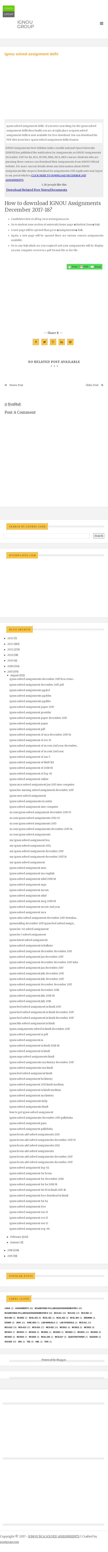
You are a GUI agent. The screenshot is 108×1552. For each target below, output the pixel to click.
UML (37, 1342)
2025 (10, 638)
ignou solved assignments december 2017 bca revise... (42, 679)
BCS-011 (58, 1313)
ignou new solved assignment (28, 795)
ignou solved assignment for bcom (31, 1173)
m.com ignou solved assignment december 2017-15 (40, 812)
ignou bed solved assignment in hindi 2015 (35, 1006)
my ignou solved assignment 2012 (30, 845)
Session (93, 1337)
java (18, 1323)
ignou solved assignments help (28, 1101)
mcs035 (32, 1337)
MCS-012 (8, 1327)
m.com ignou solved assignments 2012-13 (35, 818)
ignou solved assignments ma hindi (31, 1067)
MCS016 (32, 1332)
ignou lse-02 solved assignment (29, 929)
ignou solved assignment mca (28, 912)
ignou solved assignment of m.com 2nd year (37, 751)
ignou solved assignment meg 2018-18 (33, 901)
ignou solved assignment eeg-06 (30, 1228)
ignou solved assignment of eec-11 (30, 740)
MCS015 (20, 1332)
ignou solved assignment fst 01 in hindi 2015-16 (38, 1189)
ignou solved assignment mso (28, 868)
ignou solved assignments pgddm (30, 695)
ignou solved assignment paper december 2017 (38, 718)
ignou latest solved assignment (29, 940)
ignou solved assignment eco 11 (29, 1217)
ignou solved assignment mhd (28, 895)
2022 (10, 649)
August (14, 675)
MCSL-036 (45, 1337)
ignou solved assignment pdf (27, 729)
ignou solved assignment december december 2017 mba (44, 962)
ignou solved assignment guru (28, 1123)
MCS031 (81, 1332)
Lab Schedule (67, 1323)
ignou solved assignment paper (29, 723)
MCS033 (8, 1337)
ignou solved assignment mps (28, 884)
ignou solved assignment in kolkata (31, 945)
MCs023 (56, 1332)
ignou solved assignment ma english (32, 873)
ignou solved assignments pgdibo (30, 701)
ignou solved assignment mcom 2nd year (35, 906)
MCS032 (94, 1332)
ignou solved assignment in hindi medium (35, 1090)
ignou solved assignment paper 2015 (32, 707)
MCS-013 (22, 1327)
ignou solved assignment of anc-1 (30, 756)
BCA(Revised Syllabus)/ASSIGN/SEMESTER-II (26, 1313)
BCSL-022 (60, 1318)
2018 (10, 666)
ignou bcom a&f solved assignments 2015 (35, 1134)
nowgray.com (9, 1542)
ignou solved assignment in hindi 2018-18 (34, 1045)
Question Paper (76, 1337)
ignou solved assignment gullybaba (31, 1129)
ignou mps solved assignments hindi (32, 1056)
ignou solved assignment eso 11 (29, 1212)
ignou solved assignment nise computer (34, 806)
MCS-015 (36, 1327)
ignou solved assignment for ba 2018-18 (33, 1184)
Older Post (92, 385)
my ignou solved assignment (27, 862)
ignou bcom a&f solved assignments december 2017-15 (43, 1140)
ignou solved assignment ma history (32, 1095)
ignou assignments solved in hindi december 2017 (40, 1029)
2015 (10, 1256)
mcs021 (44, 1332)
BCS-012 (71, 1313)
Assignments (22, 1308)
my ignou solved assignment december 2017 (37, 851)
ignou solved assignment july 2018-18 (32, 995)
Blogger (61, 1359)
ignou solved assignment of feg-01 (31, 773)
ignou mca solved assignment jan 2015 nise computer (42, 784)
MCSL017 (59, 1337)
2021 (10, 655)
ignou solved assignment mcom (29, 890)
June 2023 (31, 1323)
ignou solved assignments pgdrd (30, 690)
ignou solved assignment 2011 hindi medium (37, 1084)
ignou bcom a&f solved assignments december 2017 (41, 1156)
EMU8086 (88, 1318)
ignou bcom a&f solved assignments (32, 1151)
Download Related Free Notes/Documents (36, 190)
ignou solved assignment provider (30, 712)
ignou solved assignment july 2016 (30, 1001)
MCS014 (8, 1332)
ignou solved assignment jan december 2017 (36, 956)
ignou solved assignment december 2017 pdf (37, 684)
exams (8, 1323)
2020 (10, 660)
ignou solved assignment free (28, 1206)
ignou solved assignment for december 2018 (37, 1178)
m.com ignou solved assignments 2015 (33, 823)
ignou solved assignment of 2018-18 (31, 767)
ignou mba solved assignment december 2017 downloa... (44, 917)
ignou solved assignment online (29, 779)
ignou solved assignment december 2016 (34, 990)
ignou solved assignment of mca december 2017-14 (40, 734)
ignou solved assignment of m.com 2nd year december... (44, 745)
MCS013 (87, 1327)
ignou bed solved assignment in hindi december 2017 (42, 1012)
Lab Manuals (48, 1323)
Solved (8, 1342)
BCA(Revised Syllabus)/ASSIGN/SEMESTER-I (56, 1308)
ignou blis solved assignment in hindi (32, 1023)
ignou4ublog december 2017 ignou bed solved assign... (42, 923)
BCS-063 (8, 1318)
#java (7, 1308)
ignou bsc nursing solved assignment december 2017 (42, 790)
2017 (9, 671)
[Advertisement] (54, 84)
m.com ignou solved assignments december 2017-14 (41, 829)
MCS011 (63, 1327)
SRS (20, 1342)
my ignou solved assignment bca (30, 840)
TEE (28, 1342)
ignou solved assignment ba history (31, 1078)
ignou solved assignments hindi (29, 1106)
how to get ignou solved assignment (31, 1112)
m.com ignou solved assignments (30, 834)
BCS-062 (85, 1313)
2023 (10, 644)
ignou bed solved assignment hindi (31, 1073)
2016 (10, 1250)
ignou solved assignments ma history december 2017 (42, 1062)
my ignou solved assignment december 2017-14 (38, 856)
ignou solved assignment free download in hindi (39, 1195)
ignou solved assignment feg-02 (29, 1167)
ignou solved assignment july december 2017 (37, 973)
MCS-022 (50, 1327)
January (15, 1242)
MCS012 (75, 1327)
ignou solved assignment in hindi (30, 1051)
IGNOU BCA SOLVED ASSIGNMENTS (54, 1536)
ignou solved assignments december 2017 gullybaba (41, 1117)
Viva (46, 1342)
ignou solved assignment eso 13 (29, 1223)
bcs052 (20, 1318)
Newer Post (16, 385)
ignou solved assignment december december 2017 (41, 951)
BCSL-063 (74, 1318)
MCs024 (69, 1332)
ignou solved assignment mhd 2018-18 (33, 879)
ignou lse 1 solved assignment (28, 934)
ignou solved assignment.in (26, 1040)
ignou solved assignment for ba (29, 1201)
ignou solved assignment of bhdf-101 (32, 762)
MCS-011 (83, 1323)
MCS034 (20, 1337)
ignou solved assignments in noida (31, 801)
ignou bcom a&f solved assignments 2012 (35, 1145)
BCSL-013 (33, 1318)
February (15, 1236)
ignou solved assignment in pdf (29, 1034)
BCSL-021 (47, 1318)
